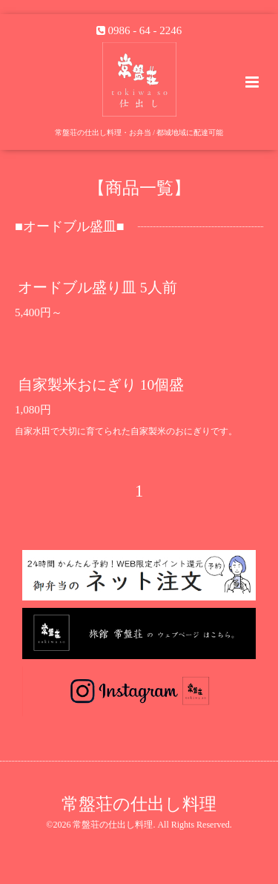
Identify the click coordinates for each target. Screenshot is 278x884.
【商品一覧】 (139, 187)
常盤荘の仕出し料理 (139, 804)
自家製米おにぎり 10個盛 (101, 385)
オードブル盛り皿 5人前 (97, 287)
